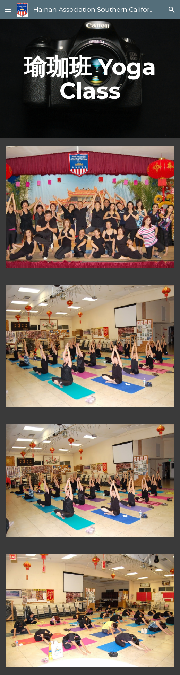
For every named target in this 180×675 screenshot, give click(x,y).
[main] (90, 78)
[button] (8, 9)
